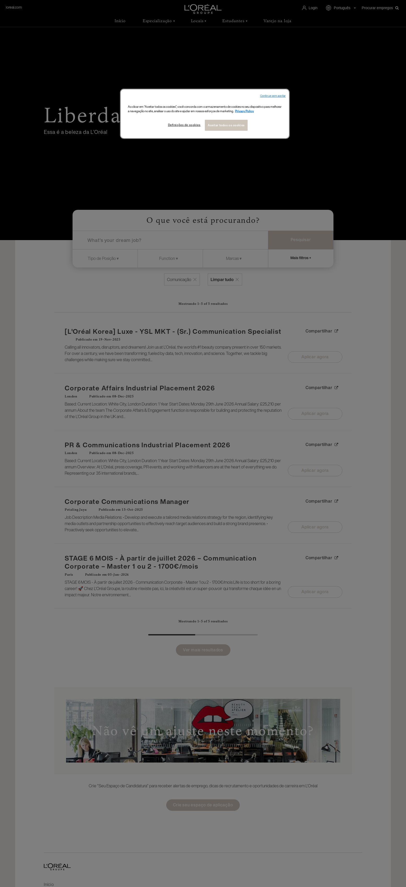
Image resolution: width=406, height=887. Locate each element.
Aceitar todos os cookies (226, 125)
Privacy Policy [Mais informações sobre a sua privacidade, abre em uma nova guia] (244, 111)
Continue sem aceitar (273, 96)
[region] (205, 114)
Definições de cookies (184, 125)
